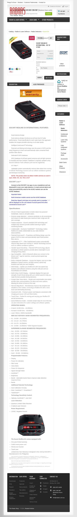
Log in (31, 483)
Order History (33, 494)
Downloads (12, 481)
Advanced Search (32, 498)
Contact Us (42, 2)
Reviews (20, 2)
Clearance (62, 172)
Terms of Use (33, 502)
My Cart (63, 11)
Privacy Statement (12, 498)
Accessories (64, 159)
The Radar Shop (14, 508)
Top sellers (22, 490)
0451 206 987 (57, 490)
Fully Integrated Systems (64, 147)
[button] (48, 13)
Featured (22, 481)
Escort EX (46, 31)
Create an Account (32, 486)
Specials (21, 484)
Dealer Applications (12, 493)
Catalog (11, 31)
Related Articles (29, 508)
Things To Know (11, 2)
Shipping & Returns (32, 491)
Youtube (45, 492)
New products (23, 487)
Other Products (47, 20)
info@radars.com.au (59, 497)
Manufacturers (23, 493)
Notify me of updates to (62, 86)
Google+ (45, 489)
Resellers (12, 490)
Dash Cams (33, 20)
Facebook (46, 483)
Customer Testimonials (30, 2)
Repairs (11, 487)
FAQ (10, 484)
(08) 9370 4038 (57, 487)
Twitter (45, 486)
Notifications (61, 74)
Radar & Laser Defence (17, 20)
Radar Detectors (36, 31)
